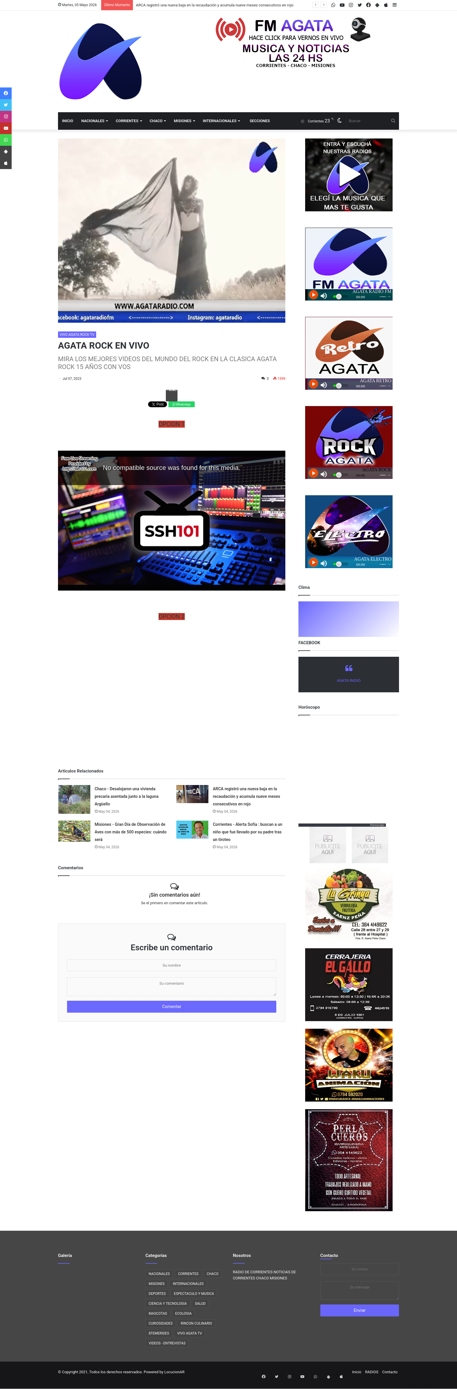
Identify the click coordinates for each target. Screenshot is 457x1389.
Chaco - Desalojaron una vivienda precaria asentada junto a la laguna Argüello (127, 796)
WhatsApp (182, 404)
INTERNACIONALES (220, 121)
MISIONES (182, 121)
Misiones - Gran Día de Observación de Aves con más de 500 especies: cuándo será (131, 832)
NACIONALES (92, 121)
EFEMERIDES (159, 1333)
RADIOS (371, 1372)
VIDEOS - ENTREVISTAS (167, 1343)
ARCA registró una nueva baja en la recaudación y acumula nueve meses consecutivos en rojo (214, 5)
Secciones (259, 121)
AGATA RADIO (349, 680)
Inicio (67, 121)
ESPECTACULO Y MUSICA (194, 1294)
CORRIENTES (127, 121)
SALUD (200, 1304)
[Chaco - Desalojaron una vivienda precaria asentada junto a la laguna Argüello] (74, 799)
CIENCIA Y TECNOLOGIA (168, 1304)
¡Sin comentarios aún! (174, 895)
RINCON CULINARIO (196, 1323)
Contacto (329, 1255)
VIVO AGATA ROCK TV (77, 335)
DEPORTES (157, 1294)
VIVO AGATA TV (189, 1333)
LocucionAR (174, 1372)
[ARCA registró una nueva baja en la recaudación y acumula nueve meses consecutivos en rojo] (192, 794)
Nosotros (242, 1255)
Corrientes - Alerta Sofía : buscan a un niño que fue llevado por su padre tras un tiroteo (247, 832)
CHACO (156, 121)
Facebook (171, 391)
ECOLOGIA (183, 1313)
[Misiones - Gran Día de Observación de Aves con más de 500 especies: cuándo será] (74, 831)
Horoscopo (377, 825)
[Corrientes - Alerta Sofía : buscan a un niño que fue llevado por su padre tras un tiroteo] (192, 829)
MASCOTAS (158, 1313)
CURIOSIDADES (161, 1323)
